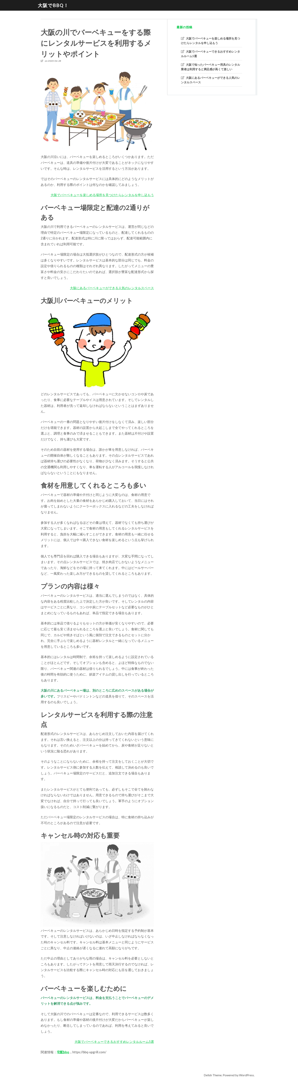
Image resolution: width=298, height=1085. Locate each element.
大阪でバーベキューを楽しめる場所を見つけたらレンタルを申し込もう (102, 195)
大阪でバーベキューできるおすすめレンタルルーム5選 (114, 1042)
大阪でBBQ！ (53, 5)
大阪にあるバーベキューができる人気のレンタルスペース (112, 288)
